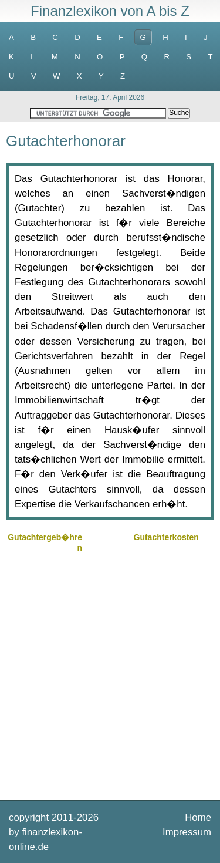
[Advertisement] (110, 675)
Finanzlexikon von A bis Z (110, 11)
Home (198, 817)
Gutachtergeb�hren (45, 542)
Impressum (187, 832)
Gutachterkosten (166, 537)
